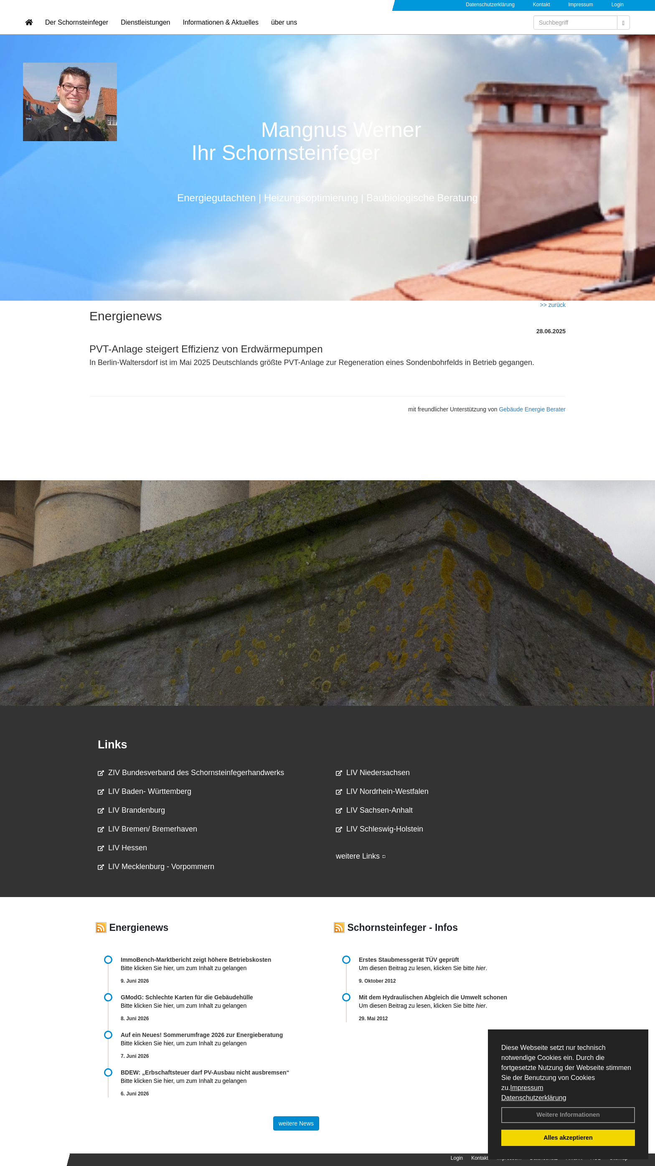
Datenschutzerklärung (533, 1097)
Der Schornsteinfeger (76, 31)
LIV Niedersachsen (373, 772)
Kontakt (541, 5)
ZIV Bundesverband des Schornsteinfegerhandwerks (191, 772)
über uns (284, 31)
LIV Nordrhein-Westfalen (382, 791)
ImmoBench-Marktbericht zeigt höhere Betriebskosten (196, 959)
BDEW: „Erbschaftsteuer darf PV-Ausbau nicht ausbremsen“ (205, 1072)
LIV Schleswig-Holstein (379, 829)
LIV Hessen (122, 848)
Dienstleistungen (145, 31)
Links (112, 744)
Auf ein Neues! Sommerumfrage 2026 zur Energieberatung (202, 1035)
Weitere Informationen (568, 1114)
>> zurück (553, 305)
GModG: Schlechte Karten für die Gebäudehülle (187, 997)
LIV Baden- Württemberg (144, 791)
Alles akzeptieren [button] (568, 1137)
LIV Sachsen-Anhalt (374, 810)
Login (618, 5)
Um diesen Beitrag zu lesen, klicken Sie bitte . (423, 968)
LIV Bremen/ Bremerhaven (147, 829)
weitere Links (361, 856)
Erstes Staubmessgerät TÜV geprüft (409, 959)
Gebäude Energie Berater (532, 409)
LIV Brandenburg (131, 810)
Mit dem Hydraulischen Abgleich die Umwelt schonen (433, 997)
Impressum (526, 1087)
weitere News (296, 1123)
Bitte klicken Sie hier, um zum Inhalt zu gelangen (183, 968)
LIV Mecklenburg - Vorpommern (156, 866)
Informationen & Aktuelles (220, 31)
